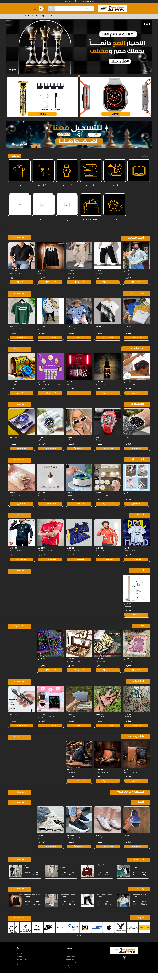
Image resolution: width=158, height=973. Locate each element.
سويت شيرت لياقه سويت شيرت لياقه (32, 891)
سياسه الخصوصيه (23, 958)
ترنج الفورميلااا (71, 328)
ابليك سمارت (43, 494)
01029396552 (70, 1)
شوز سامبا (99, 834)
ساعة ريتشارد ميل (101, 439)
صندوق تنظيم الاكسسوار (75, 659)
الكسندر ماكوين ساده (73, 834)
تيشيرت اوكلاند (100, 861)
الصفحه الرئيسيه (137, 16)
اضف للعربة (136, 282)
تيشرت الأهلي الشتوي (102, 549)
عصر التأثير (128, 604)
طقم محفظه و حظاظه (132, 769)
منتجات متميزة (70, 953)
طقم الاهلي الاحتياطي (74, 549)
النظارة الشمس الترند (74, 439)
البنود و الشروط (22, 955)
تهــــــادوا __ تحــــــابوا (130, 659)
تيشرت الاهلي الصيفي (45, 549)
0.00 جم (35, 8)
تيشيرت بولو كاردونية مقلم (18, 273)
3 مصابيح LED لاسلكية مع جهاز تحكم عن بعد (107, 494)
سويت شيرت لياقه (44, 273)
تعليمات (20, 953)
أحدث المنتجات (70, 955)
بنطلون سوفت (71, 273)
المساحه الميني (129, 494)
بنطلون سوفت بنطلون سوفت (67, 891)
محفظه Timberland (102, 769)
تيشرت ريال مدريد (130, 549)
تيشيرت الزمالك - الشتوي (17, 549)
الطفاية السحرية (72, 494)
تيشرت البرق (42, 328)
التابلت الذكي (71, 714)
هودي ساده (128, 273)
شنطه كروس (71, 769)
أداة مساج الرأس (130, 384)
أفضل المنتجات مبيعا (72, 958)
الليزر (11, 714)
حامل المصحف (100, 659)
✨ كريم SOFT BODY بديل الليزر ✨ (49, 384)
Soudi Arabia (88, 1)
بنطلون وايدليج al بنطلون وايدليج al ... (104, 891)
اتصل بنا (20, 961)
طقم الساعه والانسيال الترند (18, 439)
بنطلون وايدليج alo (102, 273)
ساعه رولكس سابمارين (46, 439)
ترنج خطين (27, 861)
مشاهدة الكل (14, 156)
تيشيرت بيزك (129, 328)
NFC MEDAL (128, 714)
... (132, 861)
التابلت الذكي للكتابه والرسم (47, 714)
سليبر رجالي (128, 834)
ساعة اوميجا (128, 439)
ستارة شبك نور (43, 659)
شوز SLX (41, 834)
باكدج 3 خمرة (71, 384)
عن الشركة (20, 950)
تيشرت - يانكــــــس (15, 328)
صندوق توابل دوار (15, 494)
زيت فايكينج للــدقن (102, 384)
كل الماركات (69, 961)
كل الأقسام (69, 964)
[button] (77, 931)
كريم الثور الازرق (14, 384)
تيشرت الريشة (100, 328)
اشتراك (68, 950)
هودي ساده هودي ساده (139, 891)
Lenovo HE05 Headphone (104, 714)
